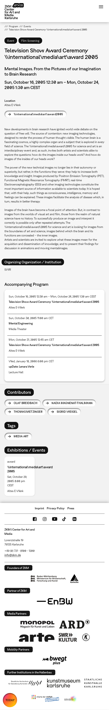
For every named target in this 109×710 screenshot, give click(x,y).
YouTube (54, 519)
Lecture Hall (16, 372)
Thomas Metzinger (28, 411)
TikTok (64, 519)
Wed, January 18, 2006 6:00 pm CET (31, 361)
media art (21, 436)
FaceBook (34, 519)
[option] (21, 476)
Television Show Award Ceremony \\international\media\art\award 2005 (54, 301)
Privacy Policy (56, 508)
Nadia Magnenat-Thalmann (72, 403)
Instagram (44, 519)
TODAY (10, 700)
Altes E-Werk (12, 105)
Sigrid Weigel (67, 411)
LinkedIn (74, 519)
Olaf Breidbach (26, 403)
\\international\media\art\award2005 (38, 114)
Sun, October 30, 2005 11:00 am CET (31, 318)
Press (70, 508)
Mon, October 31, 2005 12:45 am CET (31, 339)
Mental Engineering (21, 323)
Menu (101, 7)
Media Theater (17, 329)
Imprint (39, 508)
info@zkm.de (12, 555)
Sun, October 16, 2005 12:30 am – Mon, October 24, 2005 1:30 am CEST (52, 296)
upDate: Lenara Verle (21, 366)
